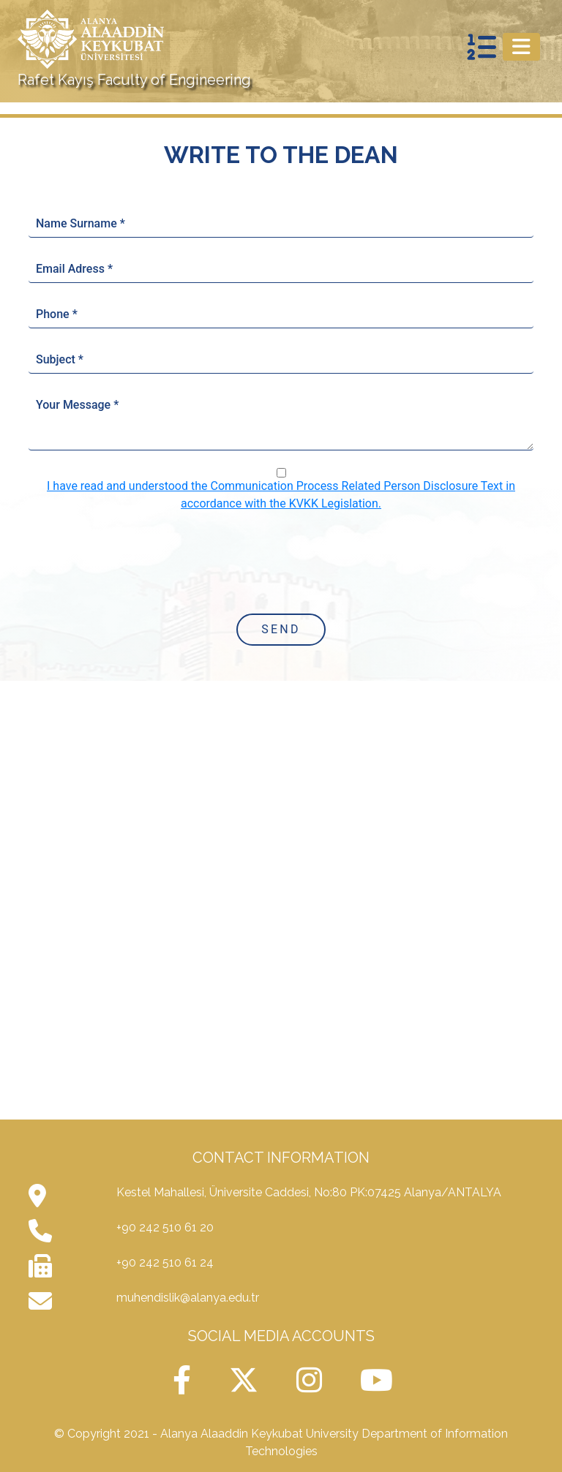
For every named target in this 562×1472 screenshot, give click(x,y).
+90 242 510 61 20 (165, 1227)
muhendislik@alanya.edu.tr (187, 1298)
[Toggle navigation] (521, 47)
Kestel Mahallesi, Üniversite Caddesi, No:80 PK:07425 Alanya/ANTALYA (308, 1192)
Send (280, 629)
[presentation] (281, 561)
